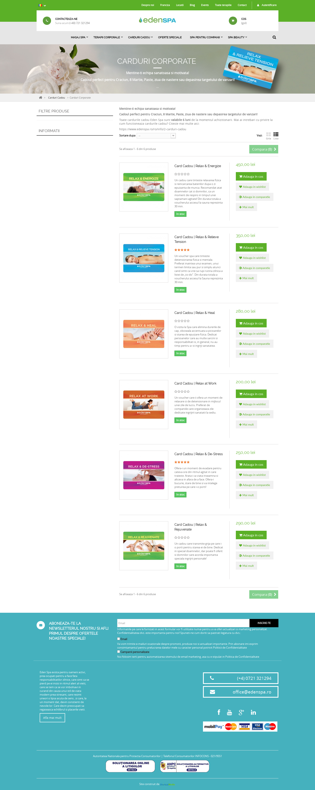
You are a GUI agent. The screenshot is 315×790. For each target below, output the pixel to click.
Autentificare (266, 5)
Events (205, 5)
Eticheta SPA (106, 677)
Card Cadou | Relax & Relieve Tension (196, 239)
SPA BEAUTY (236, 37)
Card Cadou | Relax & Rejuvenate (190, 527)
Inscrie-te (264, 623)
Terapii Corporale (106, 37)
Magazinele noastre (55, 197)
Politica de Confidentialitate (242, 657)
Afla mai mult (52, 718)
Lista (275, 136)
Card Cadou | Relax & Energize (197, 166)
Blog (192, 5)
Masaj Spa (78, 37)
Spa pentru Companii (205, 37)
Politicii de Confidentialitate (230, 647)
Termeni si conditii (109, 683)
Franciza (165, 5)
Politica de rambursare (57, 181)
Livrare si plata (52, 168)
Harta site (104, 724)
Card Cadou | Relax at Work (195, 383)
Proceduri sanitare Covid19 (114, 672)
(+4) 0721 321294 (254, 678)
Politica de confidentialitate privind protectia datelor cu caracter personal (114, 715)
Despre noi (147, 5)
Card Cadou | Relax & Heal (194, 313)
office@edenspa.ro (252, 692)
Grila (268, 136)
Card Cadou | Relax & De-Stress (198, 454)
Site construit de (157, 784)
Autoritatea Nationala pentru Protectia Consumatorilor (127, 756)
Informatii (49, 158)
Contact (242, 5)
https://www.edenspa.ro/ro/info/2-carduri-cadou (152, 129)
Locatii (180, 5)
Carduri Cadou (139, 37)
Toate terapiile (223, 5)
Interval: (42, 139)
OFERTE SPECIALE (170, 37)
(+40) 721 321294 (79, 23)
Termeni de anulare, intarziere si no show (68, 174)
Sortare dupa (127, 135)
